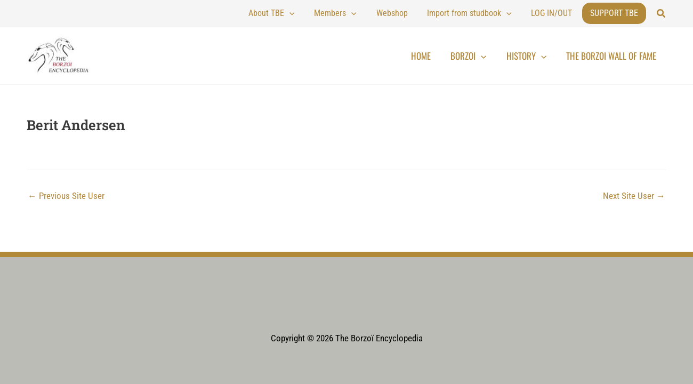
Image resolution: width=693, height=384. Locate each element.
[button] (661, 13)
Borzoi (486, 56)
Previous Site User (66, 196)
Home (446, 55)
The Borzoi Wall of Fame (615, 55)
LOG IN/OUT (556, 13)
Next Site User (634, 196)
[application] (329, 13)
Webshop (414, 13)
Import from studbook (482, 13)
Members (366, 13)
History (537, 56)
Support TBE (614, 13)
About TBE (311, 13)
